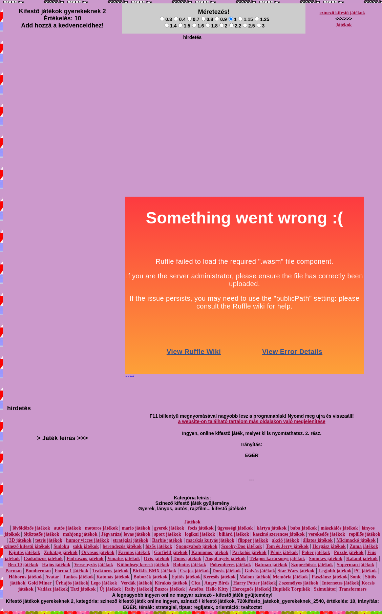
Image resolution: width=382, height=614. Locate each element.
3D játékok (20, 540)
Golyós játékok (260, 570)
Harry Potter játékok (254, 583)
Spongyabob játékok (197, 546)
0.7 (193, 19)
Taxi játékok (83, 589)
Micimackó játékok (355, 540)
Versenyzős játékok (93, 564)
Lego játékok (104, 583)
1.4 (170, 25)
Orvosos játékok (97, 552)
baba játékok (303, 528)
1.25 (262, 19)
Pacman (13, 570)
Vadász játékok (52, 589)
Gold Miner (39, 583)
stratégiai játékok (130, 540)
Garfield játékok (171, 552)
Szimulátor (325, 589)
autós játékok (67, 528)
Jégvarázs (111, 534)
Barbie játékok (167, 540)
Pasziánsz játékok (330, 576)
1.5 (184, 25)
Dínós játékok (187, 558)
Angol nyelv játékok (225, 558)
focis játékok (201, 528)
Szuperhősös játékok (312, 564)
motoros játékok (101, 528)
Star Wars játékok (296, 570)
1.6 (198, 25)
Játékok (344, 24)
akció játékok (285, 540)
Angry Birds (216, 583)
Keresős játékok (219, 576)
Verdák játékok (136, 583)
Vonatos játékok (123, 558)
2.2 (235, 25)
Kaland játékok (362, 558)
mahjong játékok (80, 534)
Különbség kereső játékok (143, 564)
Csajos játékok (195, 570)
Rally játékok (138, 589)
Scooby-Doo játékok (241, 546)
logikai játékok (200, 534)
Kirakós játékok (171, 583)
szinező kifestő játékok (27, 546)
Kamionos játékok (209, 552)
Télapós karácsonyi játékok (277, 558)
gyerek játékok (169, 528)
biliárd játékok (234, 534)
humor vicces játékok (87, 540)
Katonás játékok (112, 576)
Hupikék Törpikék (291, 589)
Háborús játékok (25, 576)
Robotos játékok (189, 564)
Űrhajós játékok (72, 583)
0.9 (221, 19)
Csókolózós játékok (43, 558)
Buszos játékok (169, 589)
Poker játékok (316, 552)
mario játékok (136, 528)
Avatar (52, 576)
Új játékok (110, 589)
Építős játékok (186, 576)
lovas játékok (137, 534)
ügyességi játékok (235, 528)
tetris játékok (48, 540)
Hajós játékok (56, 564)
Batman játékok (271, 564)
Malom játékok (254, 576)
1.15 (245, 19)
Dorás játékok (226, 570)
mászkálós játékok (339, 528)
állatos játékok (318, 540)
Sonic (355, 576)
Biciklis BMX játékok (154, 570)
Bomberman (38, 570)
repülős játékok (364, 534)
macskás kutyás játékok (210, 540)
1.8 (211, 25)
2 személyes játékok (298, 583)
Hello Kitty (217, 589)
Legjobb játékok (335, 570)
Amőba (196, 589)
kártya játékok (271, 528)
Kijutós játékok (24, 552)
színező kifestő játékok (342, 12)
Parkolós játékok (249, 552)
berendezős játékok (122, 546)
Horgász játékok (329, 546)
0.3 (166, 19)
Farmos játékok (134, 552)
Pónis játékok (284, 552)
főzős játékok (158, 546)
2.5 (249, 25)
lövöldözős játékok (31, 528)
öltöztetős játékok (41, 534)
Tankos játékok (78, 576)
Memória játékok (290, 576)
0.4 (180, 19)
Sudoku (61, 546)
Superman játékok (355, 564)
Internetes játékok (340, 583)
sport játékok (167, 534)
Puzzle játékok (348, 552)
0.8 (207, 19)
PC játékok (365, 570)
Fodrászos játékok (85, 558)
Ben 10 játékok (23, 564)
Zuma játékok (363, 546)
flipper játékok (253, 540)
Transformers (352, 589)
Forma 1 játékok (71, 570)
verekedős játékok (327, 534)
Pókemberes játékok (230, 564)
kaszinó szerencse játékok (279, 534)
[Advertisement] (192, 90)
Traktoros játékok (110, 570)
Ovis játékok (157, 558)
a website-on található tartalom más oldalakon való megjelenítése (251, 421)
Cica (195, 583)
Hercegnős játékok (251, 589)
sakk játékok (86, 546)
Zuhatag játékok (61, 552)
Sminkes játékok (325, 558)
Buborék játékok (150, 576)
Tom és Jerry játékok (287, 546)
